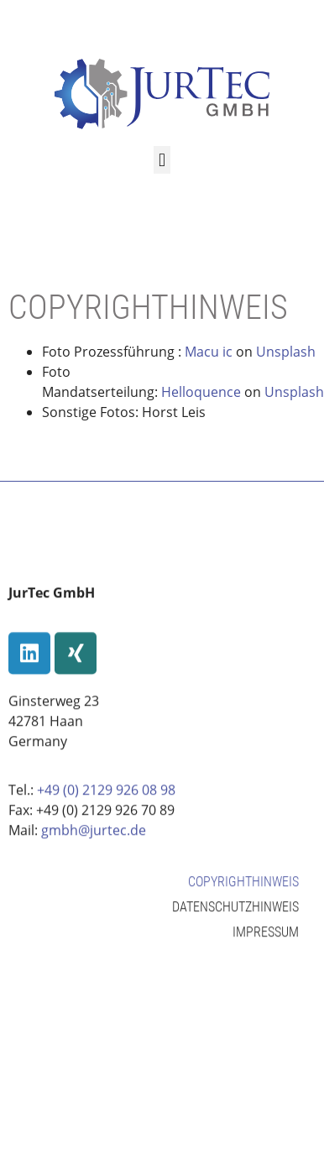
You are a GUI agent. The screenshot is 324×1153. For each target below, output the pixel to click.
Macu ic (209, 351)
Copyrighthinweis (243, 898)
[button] (162, 160)
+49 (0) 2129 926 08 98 (106, 807)
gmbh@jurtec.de (93, 847)
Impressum (266, 949)
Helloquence (201, 392)
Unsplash (286, 351)
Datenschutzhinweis (235, 923)
